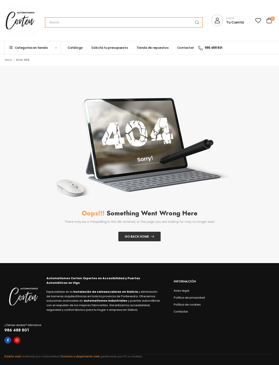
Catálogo (75, 48)
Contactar (185, 48)
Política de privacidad (189, 298)
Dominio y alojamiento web (80, 356)
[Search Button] (197, 22)
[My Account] (227, 20)
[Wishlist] (258, 20)
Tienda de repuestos (152, 48)
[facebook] (7, 340)
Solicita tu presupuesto (109, 48)
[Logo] (20, 20)
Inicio (8, 60)
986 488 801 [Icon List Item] (210, 47)
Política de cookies (187, 304)
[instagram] (17, 340)
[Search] (123, 22)
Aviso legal (181, 291)
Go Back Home (137, 236)
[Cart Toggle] (269, 21)
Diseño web (13, 356)
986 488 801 (16, 330)
